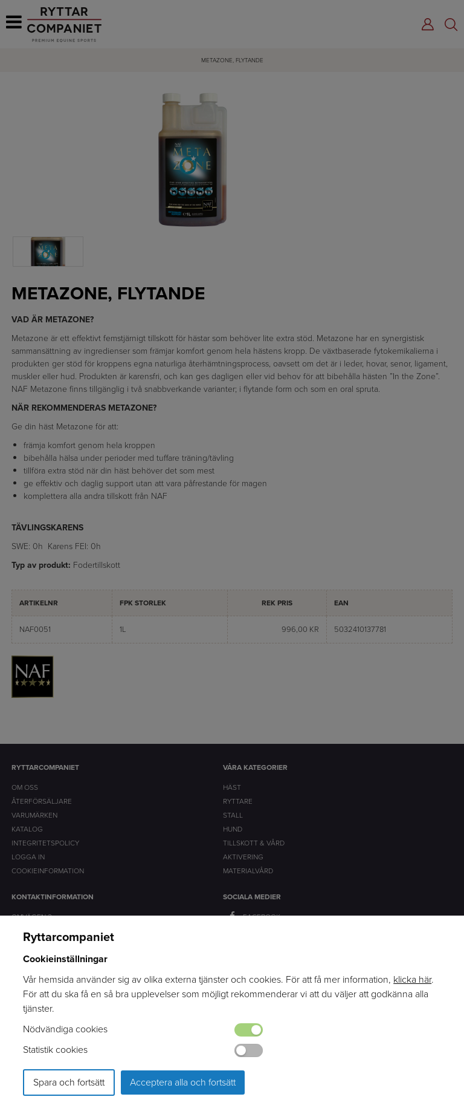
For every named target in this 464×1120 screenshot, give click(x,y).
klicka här (412, 979)
